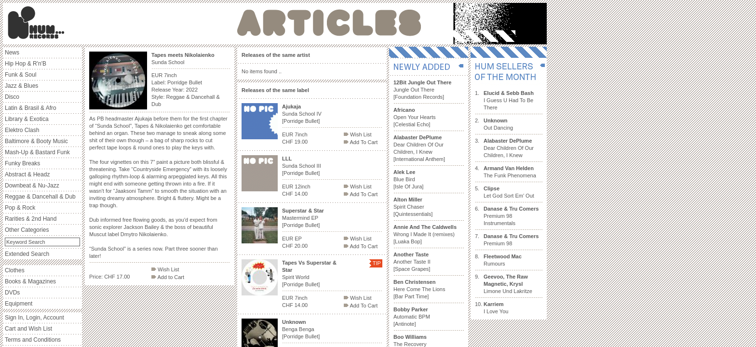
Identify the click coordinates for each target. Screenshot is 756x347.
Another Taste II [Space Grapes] (412, 262)
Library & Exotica (27, 119)
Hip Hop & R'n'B (25, 63)
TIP (377, 263)
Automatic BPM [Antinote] (411, 317)
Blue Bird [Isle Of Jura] (408, 179)
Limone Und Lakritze (508, 284)
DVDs (12, 292)
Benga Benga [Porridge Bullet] (301, 329)
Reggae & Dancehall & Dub (40, 196)
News (12, 52)
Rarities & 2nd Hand (30, 218)
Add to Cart (167, 277)
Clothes (15, 270)
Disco (12, 96)
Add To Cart (361, 142)
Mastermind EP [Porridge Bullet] (303, 218)
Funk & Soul (20, 74)
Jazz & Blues (21, 85)
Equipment (18, 303)
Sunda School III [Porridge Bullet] (301, 166)
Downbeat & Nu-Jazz (32, 185)
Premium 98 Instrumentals (511, 216)
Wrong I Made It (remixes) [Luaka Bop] (425, 234)
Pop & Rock (20, 207)
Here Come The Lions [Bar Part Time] (419, 289)
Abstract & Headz (27, 174)
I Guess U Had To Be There (509, 100)
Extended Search (27, 254)
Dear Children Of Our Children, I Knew (509, 148)
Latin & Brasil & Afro (30, 108)
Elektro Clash (22, 130)
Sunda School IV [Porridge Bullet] (302, 114)
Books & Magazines (30, 281)
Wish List (165, 269)
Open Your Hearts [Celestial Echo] (414, 117)
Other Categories (27, 230)
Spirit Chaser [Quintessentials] (412, 207)
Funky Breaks (22, 163)
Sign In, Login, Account (34, 317)
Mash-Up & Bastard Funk (37, 152)
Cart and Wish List (28, 328)
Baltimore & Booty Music (36, 141)
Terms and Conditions (33, 339)
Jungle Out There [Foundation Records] (422, 90)
